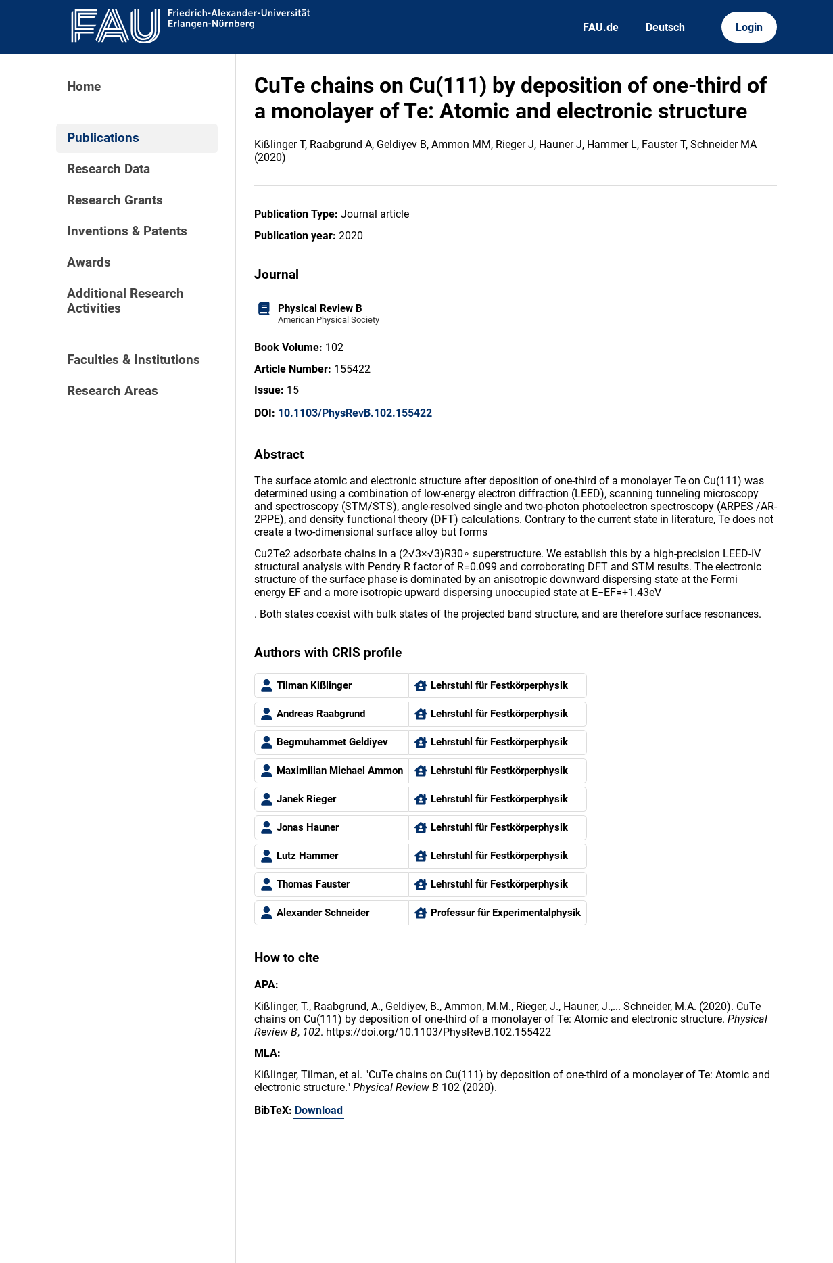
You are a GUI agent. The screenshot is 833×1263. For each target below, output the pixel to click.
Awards (89, 262)
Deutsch (665, 27)
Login (749, 27)
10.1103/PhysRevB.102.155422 (355, 413)
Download (319, 1110)
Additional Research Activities (125, 301)
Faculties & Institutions (133, 359)
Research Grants (115, 200)
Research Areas (112, 391)
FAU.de (601, 27)
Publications (103, 138)
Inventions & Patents (127, 231)
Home (84, 86)
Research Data (108, 169)
